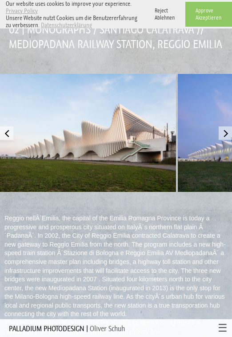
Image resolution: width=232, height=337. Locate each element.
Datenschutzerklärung (66, 25)
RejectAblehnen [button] (165, 14)
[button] (94, 26)
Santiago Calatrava (147, 29)
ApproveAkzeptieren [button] (208, 14)
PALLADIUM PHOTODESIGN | (67, 328)
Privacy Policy (22, 11)
